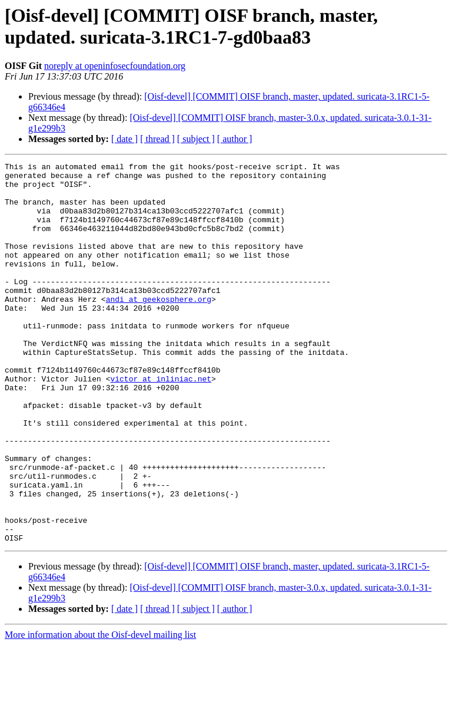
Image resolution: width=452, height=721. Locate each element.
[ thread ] (157, 139)
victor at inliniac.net (160, 422)
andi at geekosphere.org (158, 327)
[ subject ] (196, 139)
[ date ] (124, 139)
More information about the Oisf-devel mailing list (100, 711)
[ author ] (234, 139)
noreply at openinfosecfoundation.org (114, 66)
